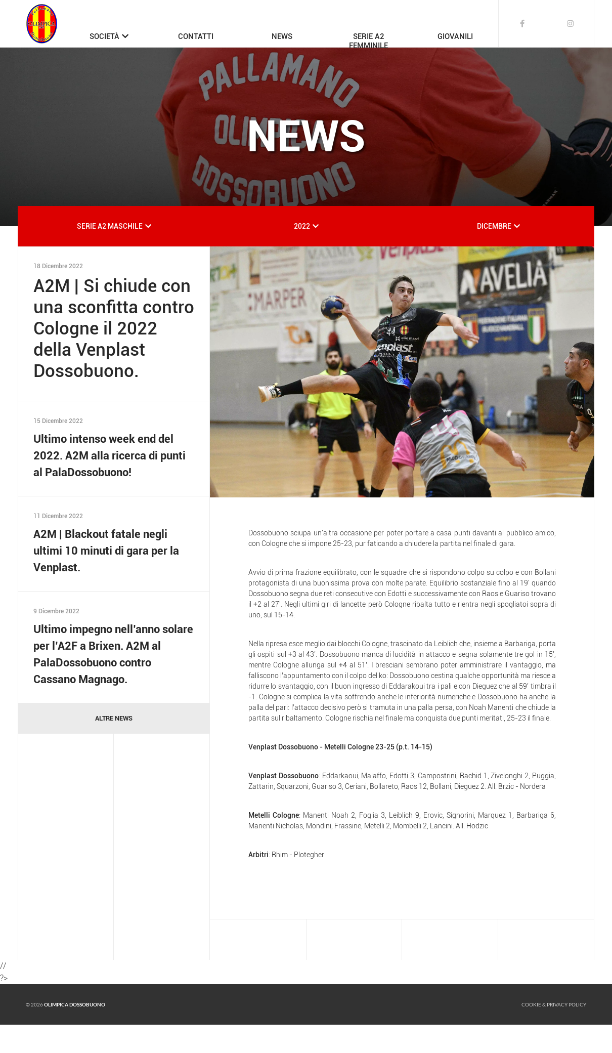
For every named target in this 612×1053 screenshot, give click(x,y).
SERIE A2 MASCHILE (110, 254)
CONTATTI (195, 36)
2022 (302, 254)
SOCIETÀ (104, 36)
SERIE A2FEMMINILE (368, 41)
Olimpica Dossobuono (74, 1033)
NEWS (282, 36)
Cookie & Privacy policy (553, 1033)
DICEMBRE (494, 254)
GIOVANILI (455, 36)
